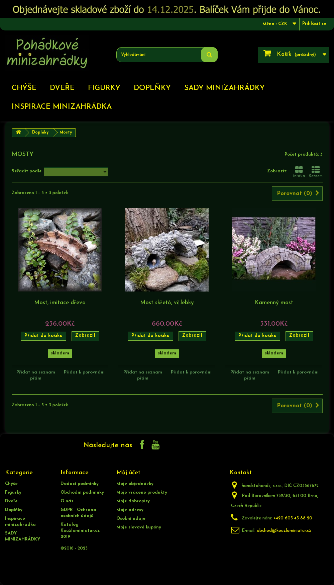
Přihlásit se (314, 23)
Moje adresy (129, 510)
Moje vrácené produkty (141, 492)
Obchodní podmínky (82, 492)
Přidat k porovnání (84, 372)
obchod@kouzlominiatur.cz (284, 530)
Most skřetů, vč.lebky (167, 303)
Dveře (62, 88)
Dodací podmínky (80, 484)
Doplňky (152, 88)
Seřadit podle (27, 171)
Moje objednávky (134, 484)
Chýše (24, 88)
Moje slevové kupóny (138, 527)
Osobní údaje (130, 518)
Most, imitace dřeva (60, 303)
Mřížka (299, 172)
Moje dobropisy (133, 501)
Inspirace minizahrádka (62, 107)
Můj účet (128, 473)
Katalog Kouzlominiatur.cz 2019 (80, 530)
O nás (67, 501)
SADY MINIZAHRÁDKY (224, 88)
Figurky (104, 88)
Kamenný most (274, 303)
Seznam (316, 172)
